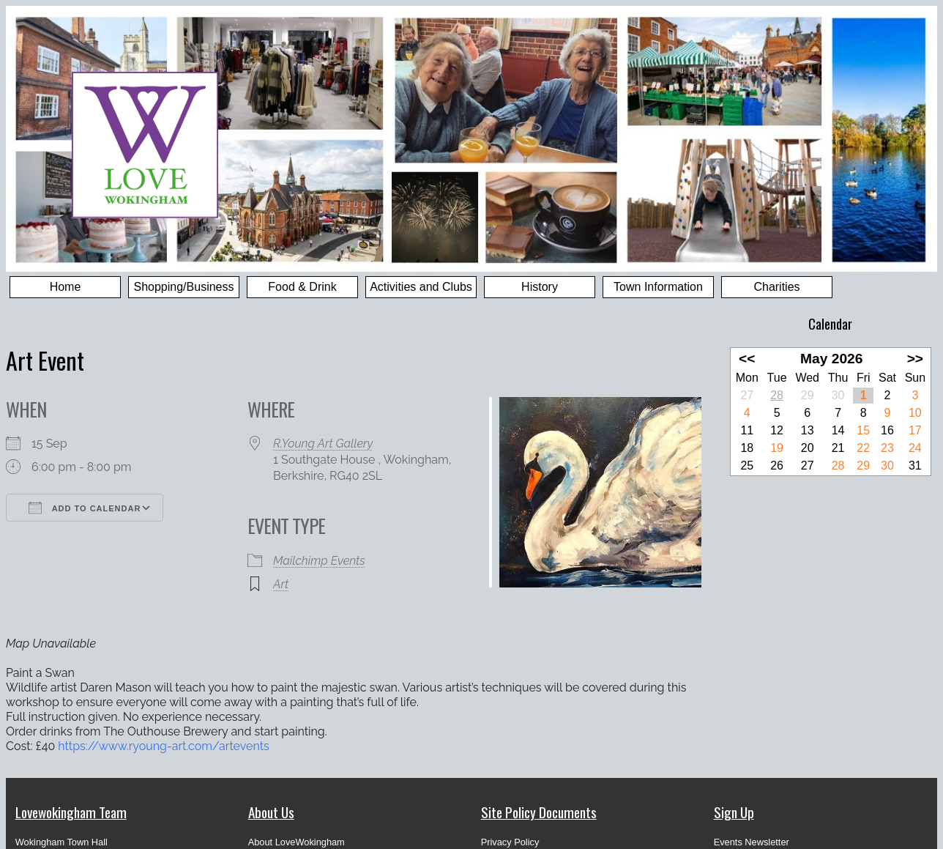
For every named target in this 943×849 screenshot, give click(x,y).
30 (887, 465)
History (539, 287)
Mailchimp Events (319, 561)
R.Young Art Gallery (323, 444)
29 (863, 465)
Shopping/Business (184, 287)
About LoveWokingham (296, 842)
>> (915, 358)
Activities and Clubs (421, 287)
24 (915, 448)
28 (776, 395)
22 (863, 448)
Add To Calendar (85, 507)
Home (65, 287)
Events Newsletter (751, 842)
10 (915, 413)
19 (776, 448)
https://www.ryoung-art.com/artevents (163, 746)
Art (280, 584)
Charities (776, 287)
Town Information (658, 287)
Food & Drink (302, 287)
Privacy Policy (510, 842)
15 (863, 430)
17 (915, 430)
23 (887, 448)
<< (747, 358)
